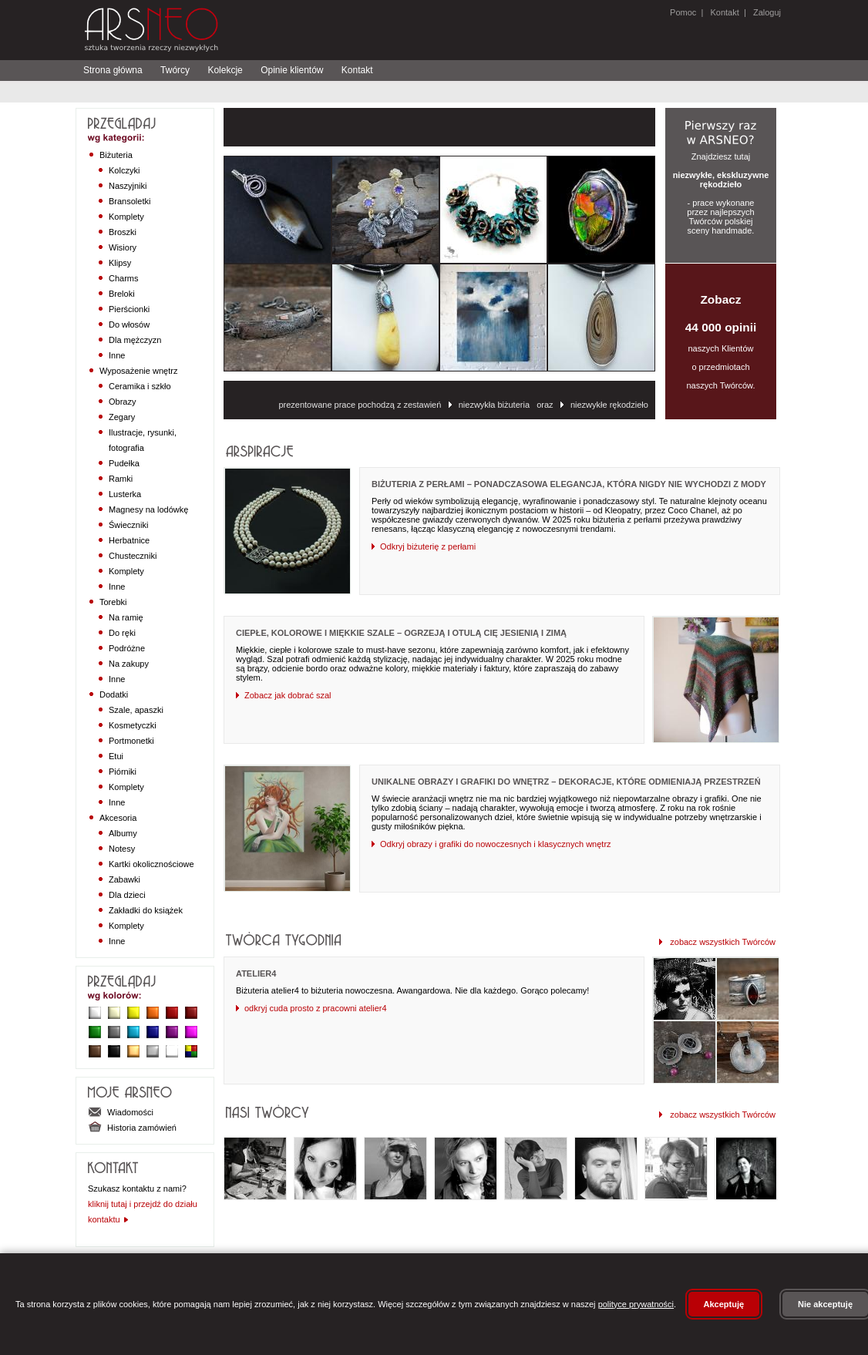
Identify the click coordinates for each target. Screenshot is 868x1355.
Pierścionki (129, 309)
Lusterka (125, 494)
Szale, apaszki (136, 709)
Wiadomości (120, 1112)
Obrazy (122, 401)
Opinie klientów (292, 70)
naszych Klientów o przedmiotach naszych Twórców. (720, 341)
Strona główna (113, 70)
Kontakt (724, 12)
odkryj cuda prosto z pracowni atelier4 (311, 1008)
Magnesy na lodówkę (148, 509)
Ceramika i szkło (140, 386)
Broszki (122, 232)
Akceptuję (724, 1304)
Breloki (122, 293)
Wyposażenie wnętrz (138, 370)
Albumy (123, 833)
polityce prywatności (636, 1304)
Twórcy (175, 70)
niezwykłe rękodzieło (605, 404)
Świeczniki (128, 525)
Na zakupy (129, 663)
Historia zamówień (132, 1127)
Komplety (126, 216)
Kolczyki (124, 170)
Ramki (121, 478)
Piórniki (122, 771)
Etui (116, 756)
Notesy (122, 848)
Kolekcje (224, 70)
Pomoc (683, 12)
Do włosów (129, 324)
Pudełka (124, 463)
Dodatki (113, 694)
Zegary (122, 417)
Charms (124, 278)
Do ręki (122, 632)
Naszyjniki (128, 185)
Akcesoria (117, 817)
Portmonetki (131, 740)
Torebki (112, 602)
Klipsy (120, 262)
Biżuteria (116, 155)
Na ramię (126, 617)
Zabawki (124, 879)
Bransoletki (129, 201)
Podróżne (127, 648)
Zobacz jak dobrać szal (283, 695)
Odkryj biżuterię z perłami (424, 546)
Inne (117, 355)
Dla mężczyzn (135, 340)
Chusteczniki (132, 555)
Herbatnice (129, 540)
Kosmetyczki (132, 725)
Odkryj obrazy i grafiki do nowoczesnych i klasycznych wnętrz (491, 844)
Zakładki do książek (146, 910)
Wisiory (122, 247)
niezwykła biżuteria (491, 404)
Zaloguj (766, 12)
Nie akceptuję (825, 1304)
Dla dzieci (127, 894)
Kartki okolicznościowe (151, 864)
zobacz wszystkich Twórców (717, 941)
